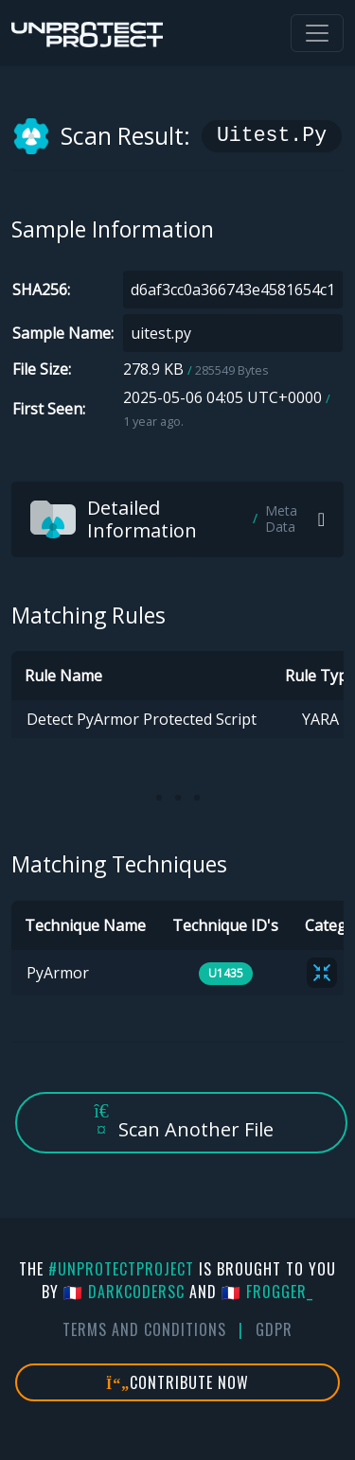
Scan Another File (182, 1121)
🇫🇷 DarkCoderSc (124, 1291)
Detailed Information (174, 519)
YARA (320, 719)
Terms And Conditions (144, 1329)
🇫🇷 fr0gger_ (267, 1291)
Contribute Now (177, 1382)
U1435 (225, 973)
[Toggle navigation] (317, 33)
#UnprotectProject (121, 1269)
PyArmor (58, 972)
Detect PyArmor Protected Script (142, 719)
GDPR (274, 1329)
